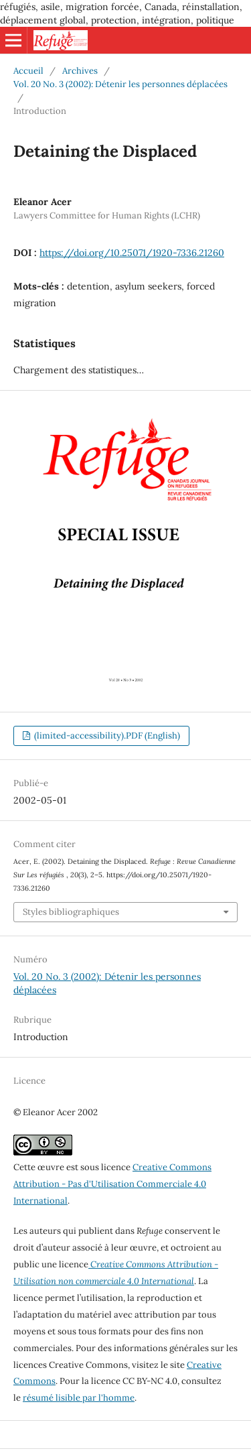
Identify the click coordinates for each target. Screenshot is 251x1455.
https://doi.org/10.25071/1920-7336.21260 (131, 253)
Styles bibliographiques (71, 912)
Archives (80, 70)
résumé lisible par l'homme (79, 1397)
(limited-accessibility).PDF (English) (106, 735)
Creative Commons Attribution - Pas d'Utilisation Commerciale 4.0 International (112, 1183)
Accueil (28, 70)
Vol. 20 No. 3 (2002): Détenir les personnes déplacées (120, 84)
